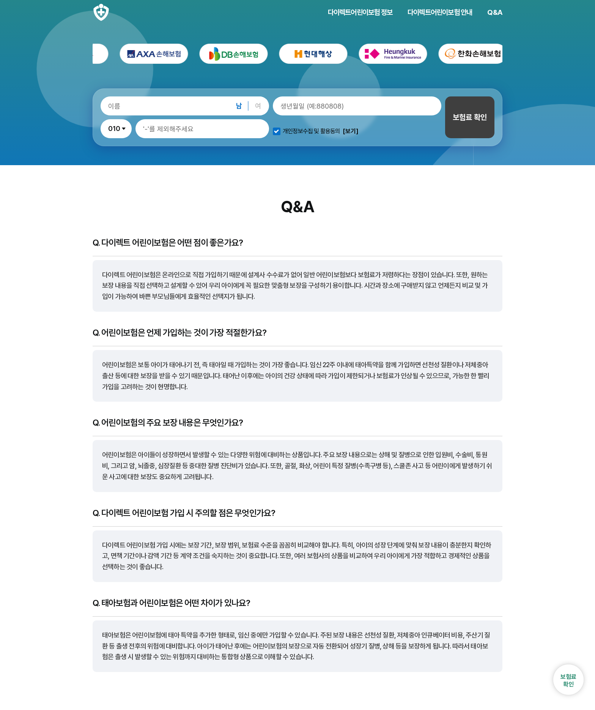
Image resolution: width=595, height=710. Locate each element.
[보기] (351, 131)
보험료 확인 (470, 117)
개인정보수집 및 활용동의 (311, 131)
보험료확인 (568, 680)
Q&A (494, 12)
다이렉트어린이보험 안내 (440, 12)
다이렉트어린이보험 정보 (360, 12)
